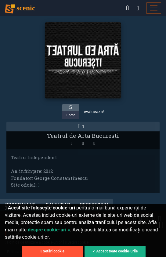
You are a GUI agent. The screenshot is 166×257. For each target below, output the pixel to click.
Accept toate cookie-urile (117, 251)
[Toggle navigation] (153, 8)
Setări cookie (52, 251)
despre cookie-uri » (49, 230)
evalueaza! (94, 111)
